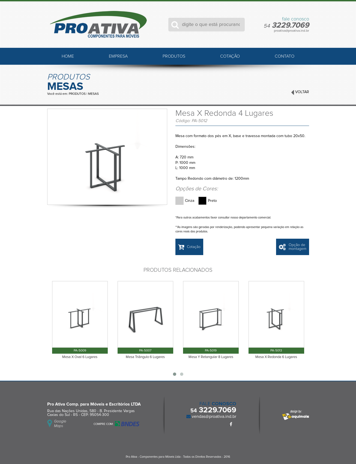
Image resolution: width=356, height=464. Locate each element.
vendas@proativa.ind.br (213, 416)
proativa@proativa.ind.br (291, 30)
